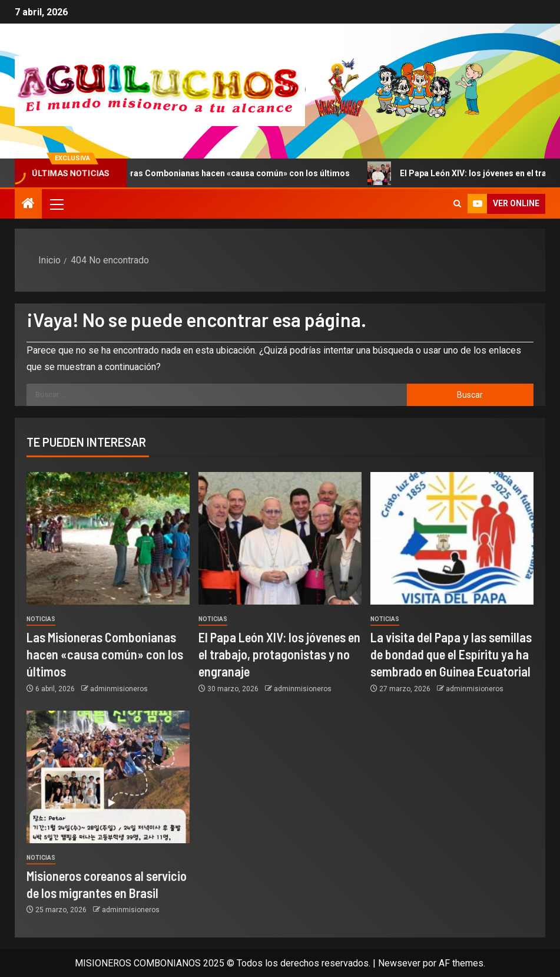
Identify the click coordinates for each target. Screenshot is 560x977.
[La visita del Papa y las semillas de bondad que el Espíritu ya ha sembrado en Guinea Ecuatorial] (452, 538)
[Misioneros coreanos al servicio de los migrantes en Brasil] (108, 777)
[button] (56, 204)
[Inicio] (28, 204)
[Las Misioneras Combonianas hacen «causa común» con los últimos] (108, 538)
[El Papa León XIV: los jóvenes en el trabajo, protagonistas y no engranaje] (280, 538)
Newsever (399, 963)
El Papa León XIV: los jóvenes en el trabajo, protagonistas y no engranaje (279, 654)
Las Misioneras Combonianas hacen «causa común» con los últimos (246, 173)
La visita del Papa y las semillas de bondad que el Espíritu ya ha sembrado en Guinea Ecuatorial (451, 654)
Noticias (40, 619)
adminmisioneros (119, 689)
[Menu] (56, 204)
